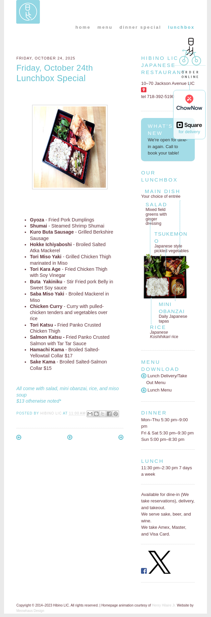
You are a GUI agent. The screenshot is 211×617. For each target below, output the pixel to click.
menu (105, 27)
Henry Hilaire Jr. (164, 605)
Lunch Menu (156, 390)
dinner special (140, 27)
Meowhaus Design (30, 611)
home (83, 27)
